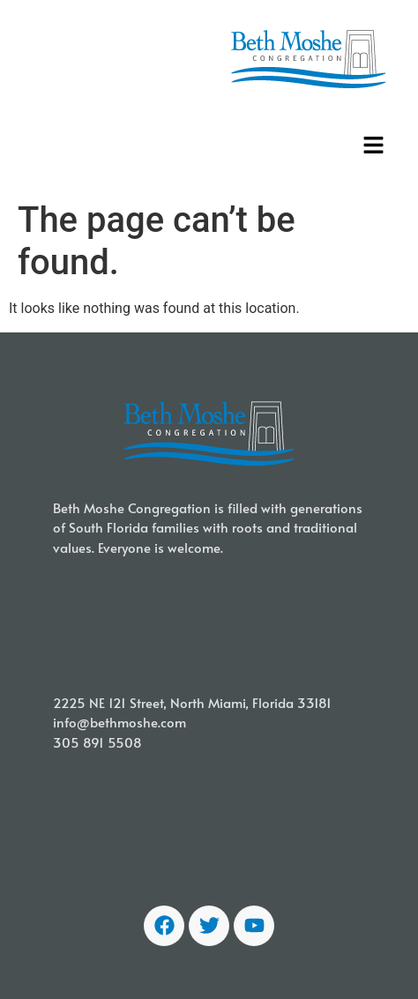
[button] (374, 146)
